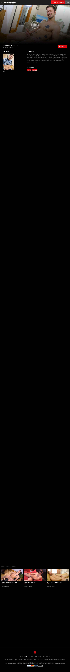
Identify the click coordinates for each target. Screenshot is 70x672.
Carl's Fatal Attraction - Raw (9, 582)
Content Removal (62, 663)
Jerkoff (29, 70)
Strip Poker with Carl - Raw (54, 582)
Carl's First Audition (29, 582)
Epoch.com (11, 663)
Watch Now (62, 46)
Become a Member (58, 2)
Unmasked (34, 70)
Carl (4, 71)
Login (67, 2)
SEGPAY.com (45, 663)
